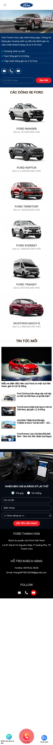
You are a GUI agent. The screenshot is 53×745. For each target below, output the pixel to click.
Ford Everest (26, 245)
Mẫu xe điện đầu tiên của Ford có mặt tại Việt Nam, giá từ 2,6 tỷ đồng (26, 385)
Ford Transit (26, 284)
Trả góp (18, 493)
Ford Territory (26, 206)
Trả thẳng (34, 493)
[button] (24, 31)
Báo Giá (43, 80)
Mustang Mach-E (26, 323)
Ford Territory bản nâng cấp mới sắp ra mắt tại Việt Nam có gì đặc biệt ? (34, 394)
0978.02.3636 (30, 567)
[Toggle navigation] (5, 5)
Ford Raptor (26, 167)
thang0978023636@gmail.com (30, 572)
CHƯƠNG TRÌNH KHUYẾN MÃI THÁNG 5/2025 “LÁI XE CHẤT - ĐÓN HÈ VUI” (34, 423)
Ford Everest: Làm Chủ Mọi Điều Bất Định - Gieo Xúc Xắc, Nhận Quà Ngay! (34, 435)
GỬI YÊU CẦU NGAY (26, 523)
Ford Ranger (26, 128)
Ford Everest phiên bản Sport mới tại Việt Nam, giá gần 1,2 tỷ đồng (34, 408)
